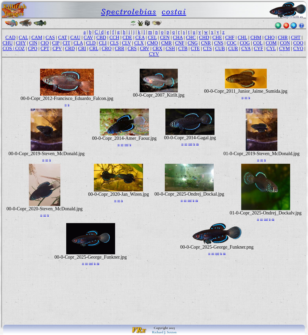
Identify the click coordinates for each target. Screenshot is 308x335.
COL (257, 43)
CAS (50, 37)
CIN (33, 43)
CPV (57, 48)
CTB (182, 48)
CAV (88, 37)
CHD (204, 37)
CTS (207, 48)
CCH (114, 37)
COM (271, 43)
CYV (154, 54)
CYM (284, 48)
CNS (218, 43)
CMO (152, 43)
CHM (255, 37)
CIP (55, 43)
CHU (8, 43)
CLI (103, 43)
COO (298, 43)
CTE (195, 48)
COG (245, 43)
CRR (119, 48)
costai (174, 11)
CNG (193, 43)
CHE (217, 37)
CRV (144, 48)
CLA (78, 43)
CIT (66, 43)
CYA (245, 48)
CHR (283, 37)
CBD (101, 37)
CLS (114, 43)
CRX (157, 48)
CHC (191, 37)
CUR (233, 48)
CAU (75, 37)
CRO (107, 48)
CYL (271, 48)
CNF (179, 43)
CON (285, 43)
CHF (230, 37)
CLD (90, 43)
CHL (242, 37)
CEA (140, 37)
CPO (32, 48)
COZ (20, 48)
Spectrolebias (128, 11)
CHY (21, 43)
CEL (152, 37)
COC (231, 43)
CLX (139, 43)
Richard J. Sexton (164, 332)
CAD (11, 37)
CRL (93, 48)
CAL (23, 37)
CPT (45, 48)
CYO (298, 48)
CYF (258, 48)
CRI (82, 48)
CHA (178, 37)
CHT (296, 37)
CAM (36, 37)
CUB (220, 48)
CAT (62, 37)
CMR (166, 43)
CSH (170, 48)
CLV (126, 43)
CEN (165, 37)
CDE (127, 37)
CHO (270, 37)
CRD (70, 48)
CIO (45, 43)
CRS (132, 48)
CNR (206, 43)
